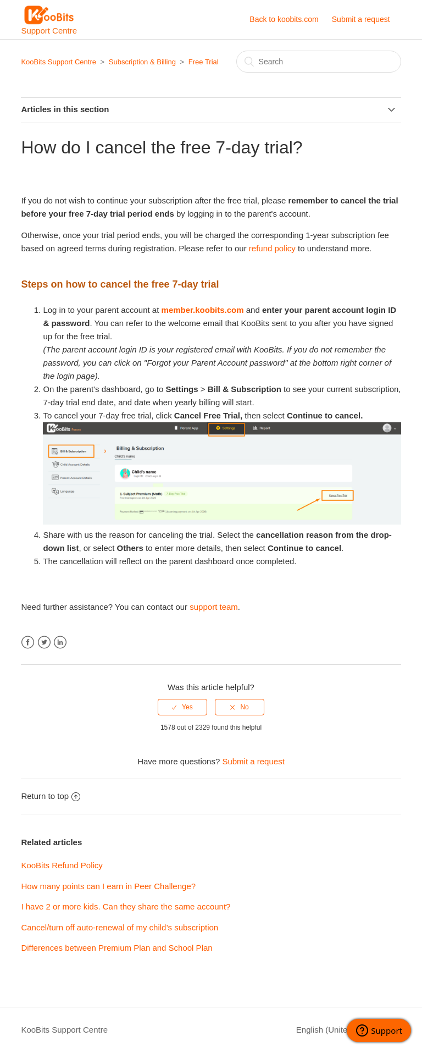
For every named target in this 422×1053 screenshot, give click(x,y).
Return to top (50, 796)
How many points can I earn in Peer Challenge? (108, 886)
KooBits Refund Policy (61, 865)
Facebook (28, 642)
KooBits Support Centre (58, 62)
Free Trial (203, 62)
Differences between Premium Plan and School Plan (116, 947)
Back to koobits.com (283, 19)
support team (214, 606)
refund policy (272, 248)
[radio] (182, 707)
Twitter (44, 642)
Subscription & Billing (142, 62)
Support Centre (49, 20)
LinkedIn (60, 642)
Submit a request (361, 19)
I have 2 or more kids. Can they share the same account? (125, 906)
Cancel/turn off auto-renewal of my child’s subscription (119, 927)
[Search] (318, 62)
